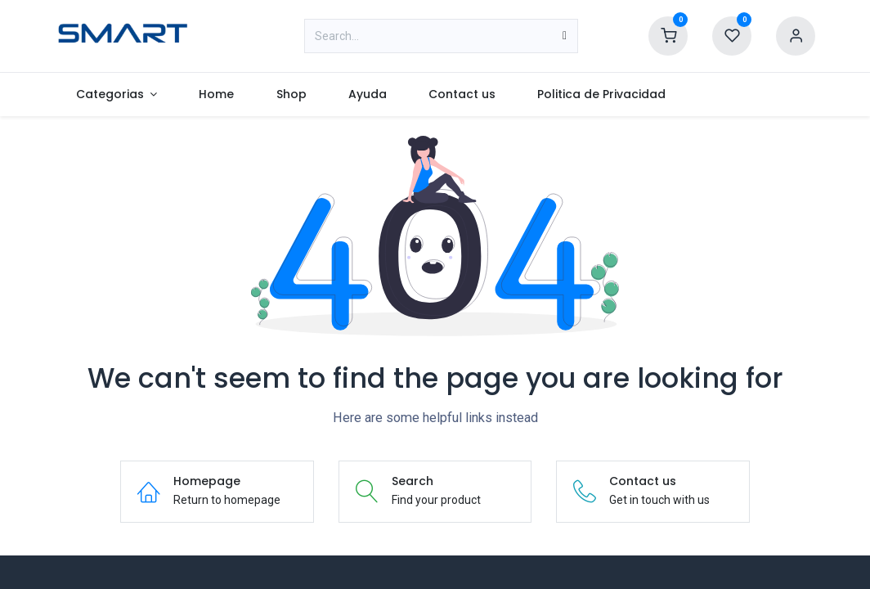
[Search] (564, 36)
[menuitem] (116, 94)
